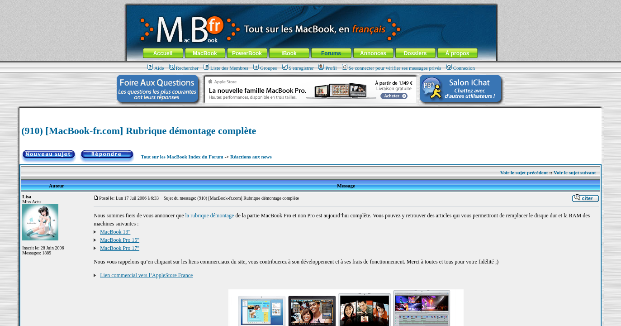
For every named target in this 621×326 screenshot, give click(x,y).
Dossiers (415, 53)
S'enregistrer (298, 68)
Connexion (460, 68)
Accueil (163, 53)
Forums (331, 53)
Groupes (265, 68)
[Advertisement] (310, 111)
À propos (457, 53)
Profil (327, 68)
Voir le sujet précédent (524, 172)
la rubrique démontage (209, 215)
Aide (155, 68)
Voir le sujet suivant (575, 172)
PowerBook (247, 53)
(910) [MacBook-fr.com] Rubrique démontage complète (138, 130)
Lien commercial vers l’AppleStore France (146, 275)
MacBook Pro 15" (119, 240)
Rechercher (184, 68)
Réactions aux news (251, 156)
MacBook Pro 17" (119, 248)
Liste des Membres (226, 68)
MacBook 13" (115, 232)
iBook (288, 53)
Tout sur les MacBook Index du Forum (182, 156)
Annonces (373, 53)
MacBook (205, 53)
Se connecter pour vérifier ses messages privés (391, 68)
